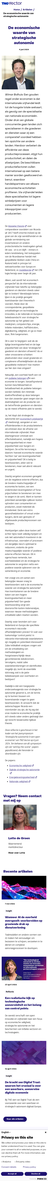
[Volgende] (11, 808)
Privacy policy (29, 1167)
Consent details (8, 1167)
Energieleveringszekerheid (23, 777)
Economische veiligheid (21, 765)
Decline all (35, 1174)
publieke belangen (19, 378)
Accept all (12, 1174)
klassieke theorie (17, 226)
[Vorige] (5, 808)
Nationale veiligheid (19, 781)
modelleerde (26, 270)
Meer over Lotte (16, 865)
